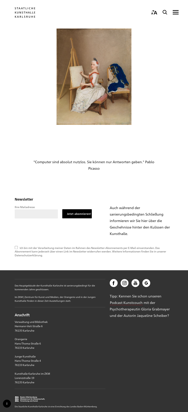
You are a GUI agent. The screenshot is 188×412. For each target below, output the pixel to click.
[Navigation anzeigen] (173, 12)
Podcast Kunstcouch (126, 302)
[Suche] (164, 12)
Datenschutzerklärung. (29, 255)
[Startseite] (25, 16)
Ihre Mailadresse (25, 207)
